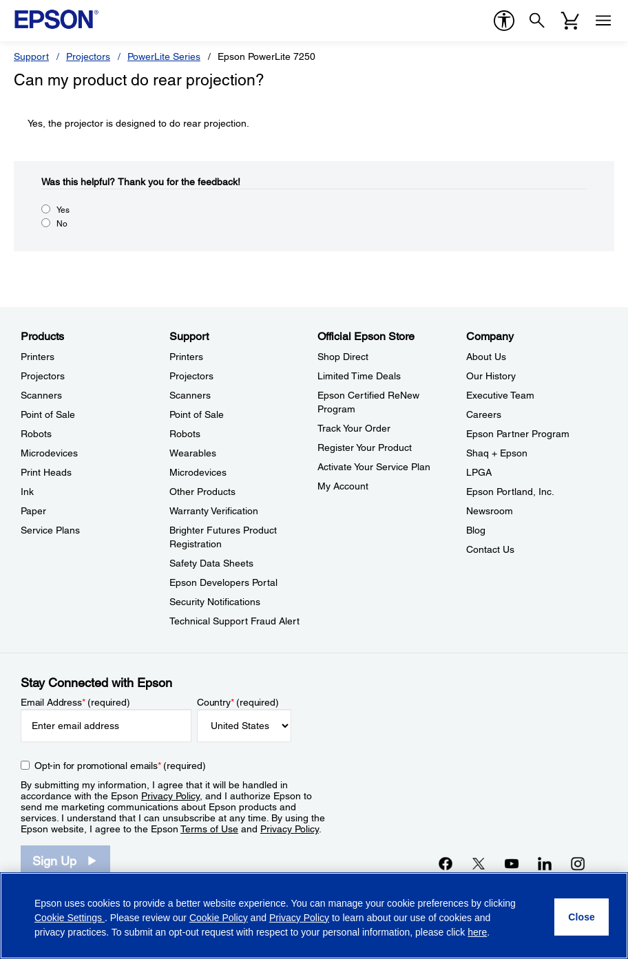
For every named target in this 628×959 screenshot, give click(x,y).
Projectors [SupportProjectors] (191, 375)
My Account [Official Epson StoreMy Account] (342, 486)
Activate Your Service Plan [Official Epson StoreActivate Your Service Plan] (373, 466)
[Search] (537, 21)
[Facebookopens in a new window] (445, 863)
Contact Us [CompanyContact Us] (490, 549)
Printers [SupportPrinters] (186, 356)
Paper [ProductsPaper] (33, 510)
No (61, 224)
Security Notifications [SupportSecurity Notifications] (214, 601)
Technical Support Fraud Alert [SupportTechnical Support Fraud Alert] (234, 620)
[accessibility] (504, 21)
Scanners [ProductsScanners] (41, 395)
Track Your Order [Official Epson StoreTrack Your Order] (353, 428)
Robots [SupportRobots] (184, 433)
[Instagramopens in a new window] (577, 863)
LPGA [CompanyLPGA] (479, 472)
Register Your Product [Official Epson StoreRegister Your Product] (364, 447)
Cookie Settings (69, 917)
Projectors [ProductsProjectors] (43, 375)
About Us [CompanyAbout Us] (486, 356)
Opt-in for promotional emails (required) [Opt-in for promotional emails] (120, 765)
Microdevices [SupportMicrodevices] (198, 472)
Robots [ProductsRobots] (36, 433)
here (477, 932)
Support (31, 56)
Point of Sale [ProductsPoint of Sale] (48, 414)
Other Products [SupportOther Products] (202, 491)
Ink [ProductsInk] (27, 491)
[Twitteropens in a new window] (478, 863)
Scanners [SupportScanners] (190, 395)
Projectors (88, 56)
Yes (63, 210)
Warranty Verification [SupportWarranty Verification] (213, 510)
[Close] (581, 917)
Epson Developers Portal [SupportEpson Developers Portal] (223, 582)
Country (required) (238, 702)
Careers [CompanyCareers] (483, 414)
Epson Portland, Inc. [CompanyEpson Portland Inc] (510, 491)
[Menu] (603, 21)
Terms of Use (209, 828)
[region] (314, 915)
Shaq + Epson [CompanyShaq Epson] (496, 453)
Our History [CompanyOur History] (491, 375)
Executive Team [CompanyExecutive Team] (500, 395)
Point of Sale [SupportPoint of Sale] (196, 414)
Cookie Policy (218, 917)
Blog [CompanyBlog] (475, 530)
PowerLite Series (163, 56)
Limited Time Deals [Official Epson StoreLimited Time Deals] (359, 375)
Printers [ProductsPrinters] (37, 356)
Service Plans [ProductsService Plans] (50, 530)
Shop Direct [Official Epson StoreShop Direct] (342, 356)
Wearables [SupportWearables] (192, 453)
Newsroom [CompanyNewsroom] (489, 510)
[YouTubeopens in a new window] (511, 863)
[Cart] (570, 21)
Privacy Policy (170, 795)
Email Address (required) (75, 702)
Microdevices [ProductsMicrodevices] (49, 453)
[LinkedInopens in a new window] (544, 863)
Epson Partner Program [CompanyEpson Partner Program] (517, 433)
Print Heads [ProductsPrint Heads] (46, 472)
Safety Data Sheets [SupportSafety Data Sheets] (211, 563)
